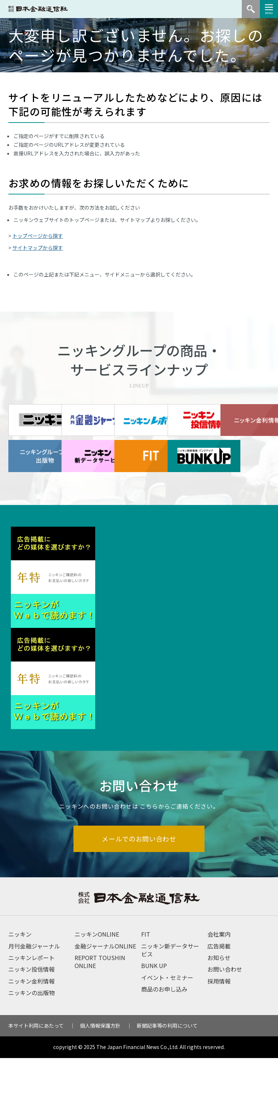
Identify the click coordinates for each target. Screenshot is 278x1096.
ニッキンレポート (31, 995)
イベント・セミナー (167, 1015)
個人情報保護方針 (100, 1063)
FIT (145, 972)
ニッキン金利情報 (31, 1019)
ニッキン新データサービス (170, 988)
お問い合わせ (224, 1007)
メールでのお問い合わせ (139, 876)
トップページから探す (37, 235)
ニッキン (19, 972)
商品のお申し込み (164, 1027)
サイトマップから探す (37, 247)
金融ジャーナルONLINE (105, 984)
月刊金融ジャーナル (34, 984)
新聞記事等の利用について (167, 1063)
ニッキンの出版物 (31, 1030)
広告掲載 (219, 984)
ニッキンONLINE (97, 972)
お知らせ (219, 995)
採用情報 (219, 1019)
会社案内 (219, 972)
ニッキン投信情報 (31, 1007)
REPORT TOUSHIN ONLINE (100, 999)
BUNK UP (154, 1003)
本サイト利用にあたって (36, 1063)
